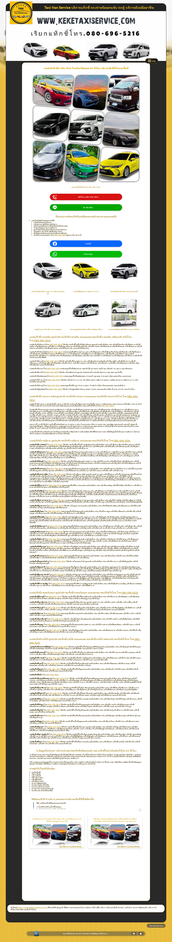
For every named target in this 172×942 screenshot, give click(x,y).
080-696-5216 (60, 235)
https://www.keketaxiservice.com (32, 907)
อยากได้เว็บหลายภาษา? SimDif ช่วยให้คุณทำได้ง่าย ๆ (85, 933)
